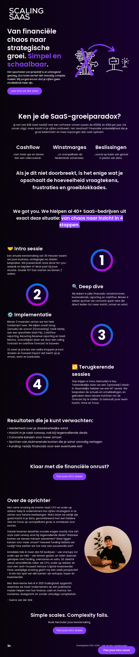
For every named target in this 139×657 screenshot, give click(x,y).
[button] (9, 645)
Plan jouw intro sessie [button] (69, 476)
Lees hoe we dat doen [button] (24, 91)
